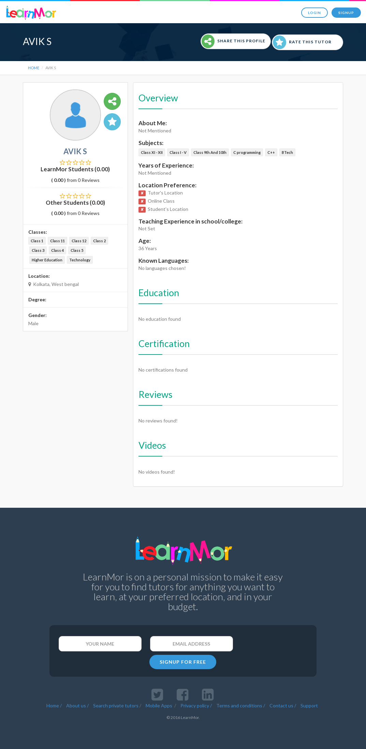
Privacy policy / (196, 705)
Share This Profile (233, 41)
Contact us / (282, 705)
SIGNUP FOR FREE (183, 662)
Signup (346, 13)
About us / (77, 705)
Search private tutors (115, 705)
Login (314, 13)
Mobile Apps (159, 705)
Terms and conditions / (240, 705)
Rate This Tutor (302, 42)
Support (309, 705)
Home (33, 68)
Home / (54, 705)
